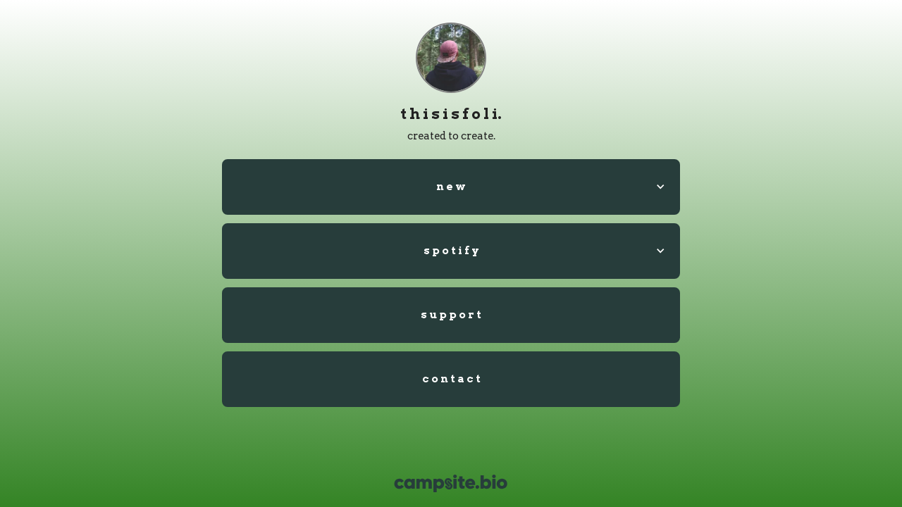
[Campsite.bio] (451, 483)
